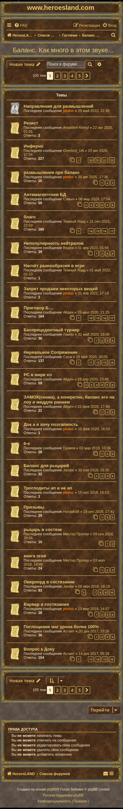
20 (90, 160)
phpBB (52, 789)
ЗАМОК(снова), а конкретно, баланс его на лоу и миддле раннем (69, 399)
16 (104, 231)
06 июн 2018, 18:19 (94, 586)
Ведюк (68, 248)
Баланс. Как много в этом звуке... (63, 50)
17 (111, 231)
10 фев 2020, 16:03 (94, 429)
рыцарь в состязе (43, 529)
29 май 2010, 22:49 (93, 111)
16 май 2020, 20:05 (92, 357)
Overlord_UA (73, 151)
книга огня (35, 555)
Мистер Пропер (76, 534)
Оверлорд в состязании (49, 581)
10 (111, 592)
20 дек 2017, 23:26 (93, 631)
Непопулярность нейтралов (54, 243)
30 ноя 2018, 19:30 (93, 470)
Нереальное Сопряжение (50, 352)
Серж (67, 357)
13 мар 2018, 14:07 (93, 609)
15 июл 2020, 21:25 (94, 312)
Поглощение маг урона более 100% (61, 626)
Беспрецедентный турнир (51, 329)
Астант (68, 631)
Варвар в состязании (46, 604)
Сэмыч (68, 199)
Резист (31, 123)
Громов (69, 448)
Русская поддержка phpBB (63, 795)
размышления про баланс (52, 172)
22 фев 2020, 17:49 (94, 406)
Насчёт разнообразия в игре (54, 265)
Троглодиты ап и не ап (48, 488)
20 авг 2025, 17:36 (93, 177)
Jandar (68, 470)
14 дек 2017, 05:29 (93, 654)
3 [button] (65, 76)
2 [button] (57, 76)
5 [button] (79, 76)
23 (111, 160)
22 (104, 160)
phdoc (68, 111)
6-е (27, 443)
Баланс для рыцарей (46, 465)
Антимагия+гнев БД (45, 194)
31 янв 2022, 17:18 (93, 293)
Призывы (34, 507)
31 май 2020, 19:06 (94, 334)
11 (90, 362)
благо (30, 216)
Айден (68, 312)
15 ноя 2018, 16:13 (93, 492)
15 (97, 231)
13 (104, 362)
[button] (87, 76)
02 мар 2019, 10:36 (95, 448)
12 (97, 362)
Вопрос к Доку (39, 649)
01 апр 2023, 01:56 (93, 248)
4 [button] (72, 76)
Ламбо (68, 334)
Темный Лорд (74, 221)
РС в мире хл (38, 374)
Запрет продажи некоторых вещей (61, 288)
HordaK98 (71, 512)
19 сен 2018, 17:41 (98, 512)
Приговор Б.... (38, 307)
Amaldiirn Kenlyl (76, 127)
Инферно (33, 146)
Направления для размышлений (58, 106)
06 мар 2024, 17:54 (94, 199)
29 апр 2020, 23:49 (93, 379)
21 (97, 160)
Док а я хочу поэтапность (51, 424)
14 (90, 231)
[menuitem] (20, 25)
